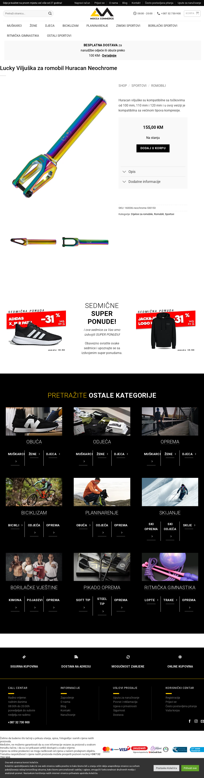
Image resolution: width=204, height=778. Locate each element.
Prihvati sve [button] (190, 768)
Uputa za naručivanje (126, 697)
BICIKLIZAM (34, 513)
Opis (128, 172)
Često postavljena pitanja (181, 706)
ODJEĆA (102, 442)
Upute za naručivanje (189, 2)
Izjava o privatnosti (125, 706)
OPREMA (170, 442)
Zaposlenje (67, 697)
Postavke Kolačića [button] (166, 768)
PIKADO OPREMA (102, 587)
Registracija (173, 697)
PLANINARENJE (101, 513)
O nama (113, 2)
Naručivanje (68, 714)
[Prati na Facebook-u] (189, 721)
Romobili (158, 86)
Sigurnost (119, 710)
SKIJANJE (169, 513)
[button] (192, 13)
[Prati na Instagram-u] (196, 721)
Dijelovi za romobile (142, 214)
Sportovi (138, 86)
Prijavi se (99, 2)
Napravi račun (82, 2)
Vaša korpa (173, 710)
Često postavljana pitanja (159, 2)
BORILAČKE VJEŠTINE (34, 587)
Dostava (118, 714)
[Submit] (50, 13)
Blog (124, 2)
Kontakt (136, 2)
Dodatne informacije (141, 182)
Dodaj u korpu (153, 148)
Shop (123, 86)
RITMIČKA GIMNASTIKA (169, 587)
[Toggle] (124, 172)
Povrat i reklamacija (125, 701)
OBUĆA (34, 442)
